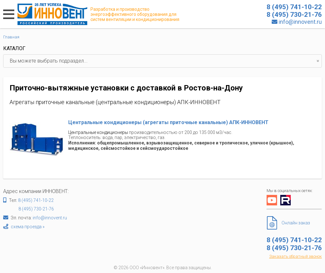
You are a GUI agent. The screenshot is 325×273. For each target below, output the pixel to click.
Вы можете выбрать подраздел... (166, 61)
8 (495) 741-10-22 (36, 200)
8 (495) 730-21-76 (36, 208)
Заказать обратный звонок (295, 256)
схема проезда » (27, 226)
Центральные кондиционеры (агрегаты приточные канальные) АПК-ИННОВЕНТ (168, 122)
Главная (11, 37)
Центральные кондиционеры (98, 132)
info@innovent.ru (300, 21)
